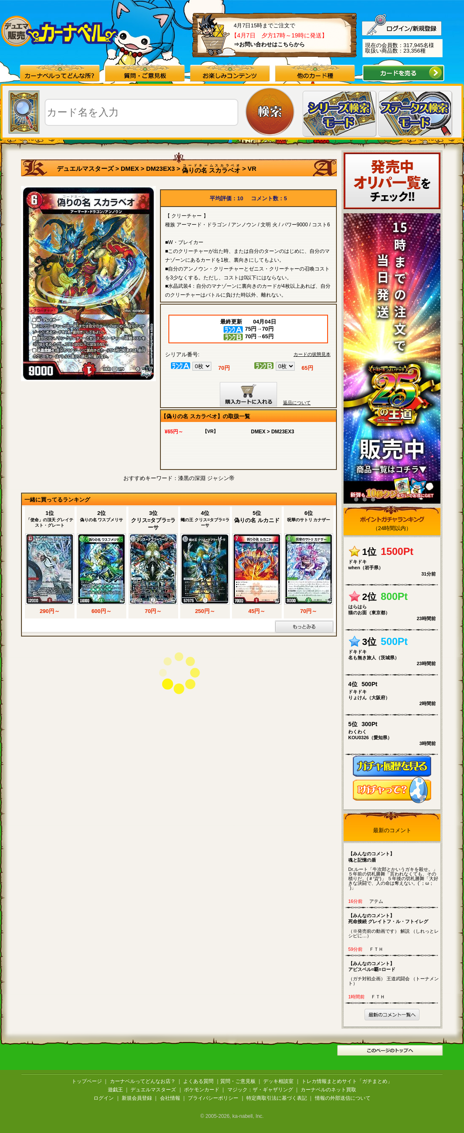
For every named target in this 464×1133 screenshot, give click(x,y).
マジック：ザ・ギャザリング (260, 1090)
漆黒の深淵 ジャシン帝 (206, 478)
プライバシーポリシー (213, 1098)
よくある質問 (198, 1081)
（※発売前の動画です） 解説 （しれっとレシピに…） (394, 925)
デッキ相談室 (278, 1081)
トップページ (87, 1081)
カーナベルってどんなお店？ (143, 1081)
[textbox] (141, 112)
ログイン (103, 1098)
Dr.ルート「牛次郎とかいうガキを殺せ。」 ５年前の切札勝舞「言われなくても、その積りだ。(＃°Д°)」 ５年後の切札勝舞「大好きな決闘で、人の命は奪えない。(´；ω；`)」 (394, 870)
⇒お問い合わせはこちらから (269, 44)
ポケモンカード (201, 1090)
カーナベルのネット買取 (328, 1090)
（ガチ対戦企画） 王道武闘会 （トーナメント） (394, 973)
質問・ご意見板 (238, 1081)
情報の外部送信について (343, 1098)
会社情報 (170, 1098)
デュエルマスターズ (85, 168)
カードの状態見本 (312, 354)
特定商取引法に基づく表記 (276, 1098)
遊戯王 (115, 1090)
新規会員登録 (137, 1098)
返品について (297, 402)
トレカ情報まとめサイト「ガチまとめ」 (346, 1081)
